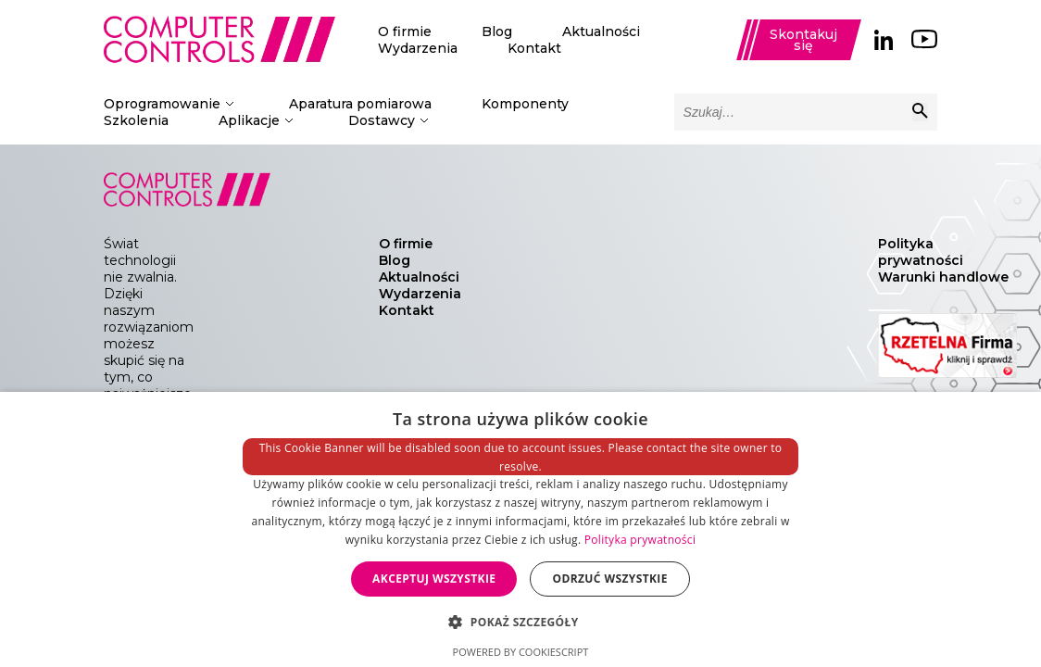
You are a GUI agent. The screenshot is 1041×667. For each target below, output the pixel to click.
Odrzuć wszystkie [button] (609, 578)
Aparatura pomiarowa (360, 103)
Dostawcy (381, 120)
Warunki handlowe (943, 277)
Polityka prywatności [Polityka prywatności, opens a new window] (640, 539)
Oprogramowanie (162, 103)
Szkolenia (136, 120)
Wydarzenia (418, 48)
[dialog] (520, 529)
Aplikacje (249, 120)
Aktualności (601, 31)
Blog (497, 31)
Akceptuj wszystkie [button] (433, 578)
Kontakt (534, 48)
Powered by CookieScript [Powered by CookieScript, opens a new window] (521, 652)
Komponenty (525, 103)
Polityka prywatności (920, 252)
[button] (520, 621)
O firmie (405, 31)
